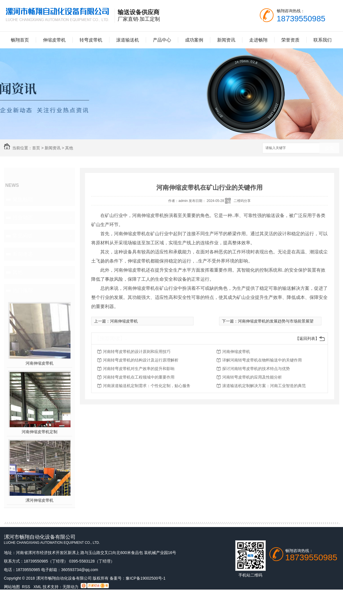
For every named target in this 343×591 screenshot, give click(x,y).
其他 (69, 148)
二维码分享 (242, 201)
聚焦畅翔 (23, 199)
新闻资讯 (226, 40)
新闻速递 (23, 254)
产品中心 (162, 40)
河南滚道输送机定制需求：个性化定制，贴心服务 (146, 385)
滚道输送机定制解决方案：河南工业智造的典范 (264, 385)
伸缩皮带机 (54, 40)
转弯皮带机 (91, 40)
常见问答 (23, 236)
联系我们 (322, 40)
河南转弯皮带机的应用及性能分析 (252, 377)
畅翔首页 (20, 40)
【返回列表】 (307, 338)
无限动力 (70, 586)
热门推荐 (23, 290)
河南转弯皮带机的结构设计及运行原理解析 (140, 360)
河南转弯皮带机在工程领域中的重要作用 (138, 377)
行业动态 (23, 217)
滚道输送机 (127, 40)
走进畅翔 (258, 40)
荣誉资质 (290, 40)
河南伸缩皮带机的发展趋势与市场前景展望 (275, 321)
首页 (36, 148)
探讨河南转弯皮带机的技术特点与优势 (256, 368)
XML (38, 586)
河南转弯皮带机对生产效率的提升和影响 (138, 368)
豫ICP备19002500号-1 (145, 578)
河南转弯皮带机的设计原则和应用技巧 (137, 351)
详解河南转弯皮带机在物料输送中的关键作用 (262, 360)
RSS (26, 586)
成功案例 (194, 40)
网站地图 (12, 586)
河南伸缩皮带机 (39, 363)
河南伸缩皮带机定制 (39, 431)
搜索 (329, 148)
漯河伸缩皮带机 (39, 500)
